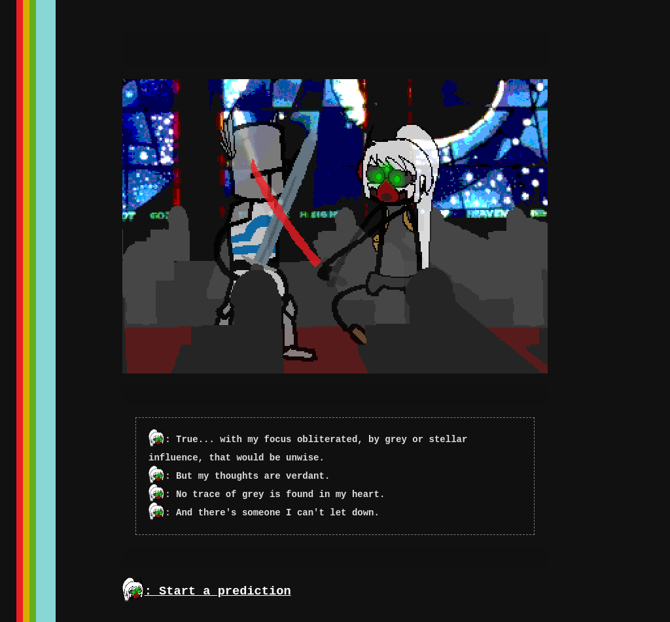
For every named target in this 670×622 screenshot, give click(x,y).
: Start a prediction (206, 591)
